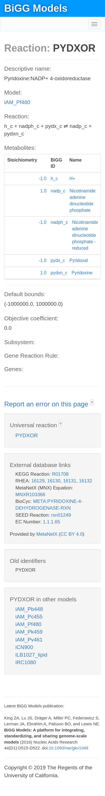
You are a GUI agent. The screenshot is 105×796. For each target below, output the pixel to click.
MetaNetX (47, 534)
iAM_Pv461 (29, 640)
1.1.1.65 (51, 521)
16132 (85, 481)
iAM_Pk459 (29, 632)
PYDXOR (26, 435)
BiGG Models (35, 8)
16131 (69, 481)
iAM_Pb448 (29, 609)
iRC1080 (25, 662)
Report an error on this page (47, 404)
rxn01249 (61, 515)
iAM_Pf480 (17, 102)
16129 (38, 481)
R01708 (60, 474)
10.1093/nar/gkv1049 (68, 748)
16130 (53, 481)
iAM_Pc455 (29, 617)
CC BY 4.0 (71, 534)
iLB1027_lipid (31, 655)
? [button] (92, 403)
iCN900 (24, 647)
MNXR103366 (30, 494)
